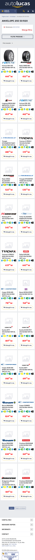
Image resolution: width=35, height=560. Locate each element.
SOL (14, 546)
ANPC (3, 546)
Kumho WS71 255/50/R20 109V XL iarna (26, 369)
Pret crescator (8, 43)
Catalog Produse (6, 11)
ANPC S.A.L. (9, 546)
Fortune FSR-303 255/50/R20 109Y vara (25, 105)
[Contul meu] (28, 11)
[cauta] (24, 11)
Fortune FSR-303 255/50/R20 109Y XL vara (8, 67)
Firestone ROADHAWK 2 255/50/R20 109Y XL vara (26, 445)
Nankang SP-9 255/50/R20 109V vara (7, 218)
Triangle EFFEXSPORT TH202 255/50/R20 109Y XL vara (26, 181)
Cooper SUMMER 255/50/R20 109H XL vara (26, 407)
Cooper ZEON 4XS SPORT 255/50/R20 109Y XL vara (8, 294)
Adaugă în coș (9, 81)
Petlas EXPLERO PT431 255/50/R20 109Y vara (25, 256)
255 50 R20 (13, 27)
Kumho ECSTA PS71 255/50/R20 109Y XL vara (26, 332)
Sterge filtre (27, 30)
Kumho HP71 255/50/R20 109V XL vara (8, 332)
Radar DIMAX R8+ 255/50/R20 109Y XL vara (26, 67)
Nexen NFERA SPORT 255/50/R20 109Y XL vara (26, 294)
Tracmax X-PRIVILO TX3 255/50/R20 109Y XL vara (25, 143)
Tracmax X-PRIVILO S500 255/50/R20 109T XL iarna (8, 256)
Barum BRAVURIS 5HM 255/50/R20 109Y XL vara (7, 407)
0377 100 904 (13, 544)
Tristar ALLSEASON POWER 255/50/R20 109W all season (25, 218)
